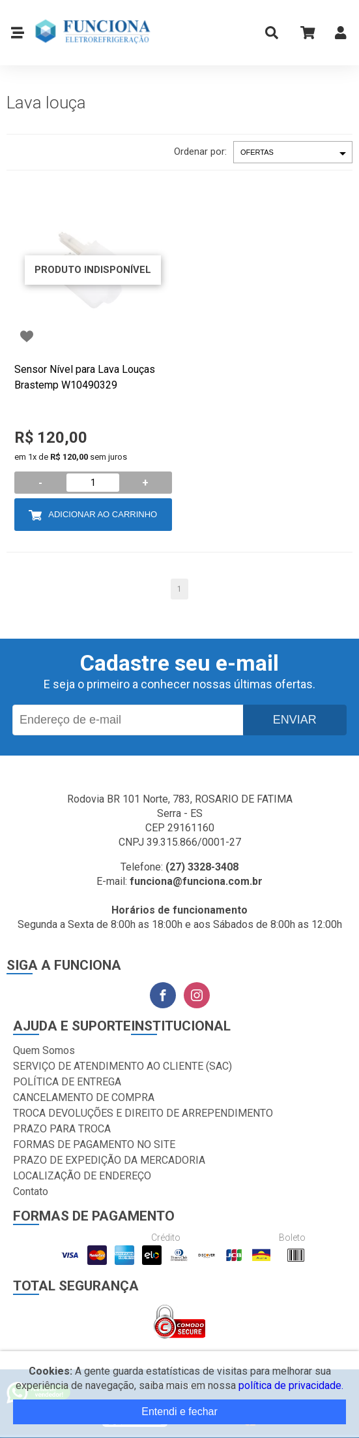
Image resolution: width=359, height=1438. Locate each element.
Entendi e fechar (179, 1411)
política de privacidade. (290, 1385)
